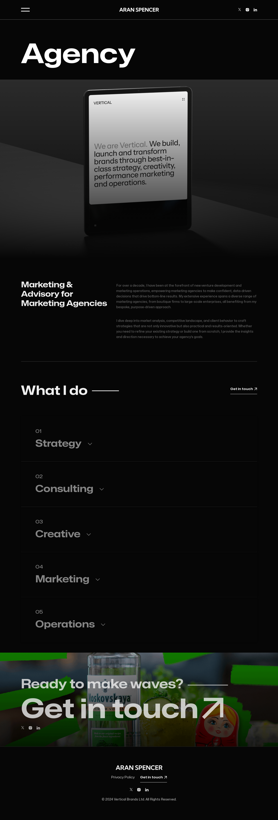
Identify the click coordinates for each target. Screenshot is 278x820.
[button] (25, 10)
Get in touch (243, 389)
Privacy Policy (123, 779)
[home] (139, 9)
